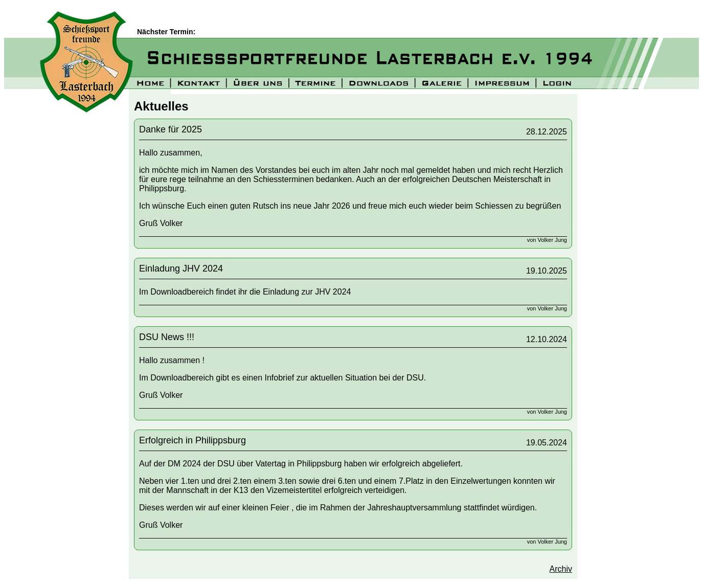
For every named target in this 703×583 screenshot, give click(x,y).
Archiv (561, 569)
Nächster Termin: (167, 32)
